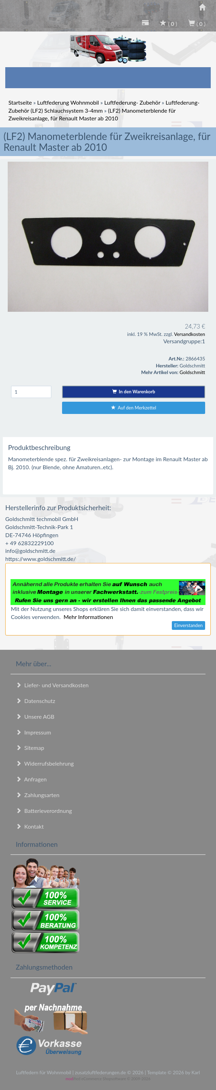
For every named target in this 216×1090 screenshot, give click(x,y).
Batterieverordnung (44, 810)
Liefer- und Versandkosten (52, 685)
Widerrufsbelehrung (45, 763)
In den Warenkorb (133, 391)
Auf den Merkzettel (133, 407)
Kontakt (30, 826)
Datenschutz (35, 700)
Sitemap (30, 747)
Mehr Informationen (88, 616)
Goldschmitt (192, 372)
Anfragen (31, 779)
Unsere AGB (35, 716)
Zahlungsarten (37, 795)
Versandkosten (189, 334)
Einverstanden (188, 625)
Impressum (33, 732)
